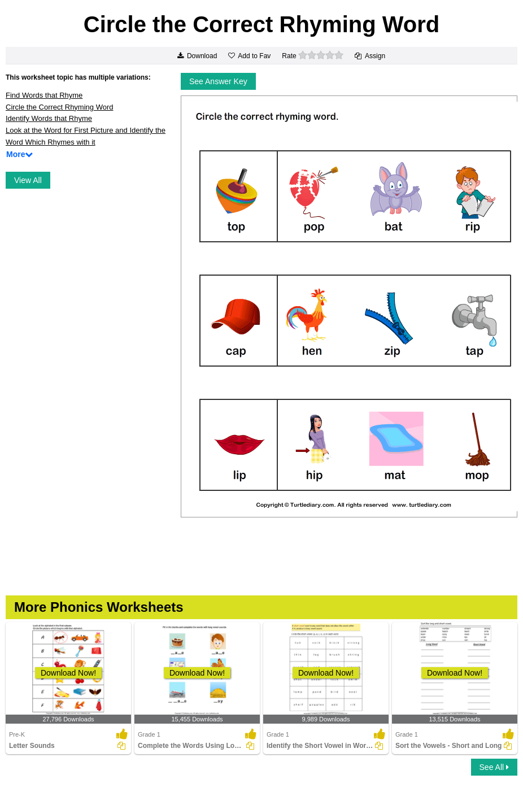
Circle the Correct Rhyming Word (59, 107)
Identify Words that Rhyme (49, 118)
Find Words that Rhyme (44, 95)
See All (494, 767)
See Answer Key (218, 81)
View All (28, 180)
